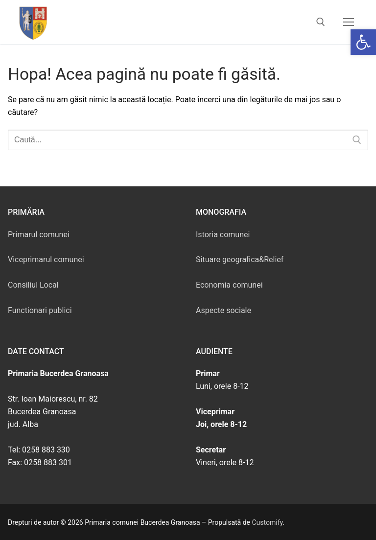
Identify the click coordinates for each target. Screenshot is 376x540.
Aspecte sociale (223, 310)
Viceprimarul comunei (46, 259)
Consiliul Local (33, 285)
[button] (363, 42)
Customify (267, 522)
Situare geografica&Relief (239, 259)
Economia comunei (229, 285)
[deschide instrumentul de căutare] (320, 22)
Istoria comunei (223, 234)
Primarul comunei (39, 234)
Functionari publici (40, 310)
